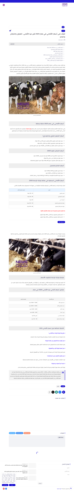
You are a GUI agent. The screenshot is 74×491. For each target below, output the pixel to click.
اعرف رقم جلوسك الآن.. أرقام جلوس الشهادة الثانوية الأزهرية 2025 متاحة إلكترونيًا (15, 472)
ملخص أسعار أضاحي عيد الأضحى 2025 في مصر (54, 58)
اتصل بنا (45, 1)
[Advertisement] (37, 16)
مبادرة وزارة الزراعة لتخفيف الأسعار (56, 57)
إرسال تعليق (61, 437)
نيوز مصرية (59, 489)
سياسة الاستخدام (59, 1)
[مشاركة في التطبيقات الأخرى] (49, 392)
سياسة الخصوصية (67, 1)
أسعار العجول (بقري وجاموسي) (57, 49)
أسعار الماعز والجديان (59, 53)
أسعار (63, 31)
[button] (59, 392)
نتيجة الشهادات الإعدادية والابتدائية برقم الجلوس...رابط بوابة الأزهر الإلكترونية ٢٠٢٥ (16, 466)
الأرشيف (53, 1)
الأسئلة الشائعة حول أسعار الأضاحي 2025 (55, 60)
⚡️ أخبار (54, 5)
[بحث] (4, 5)
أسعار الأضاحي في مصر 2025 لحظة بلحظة (55, 47)
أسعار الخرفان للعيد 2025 (58, 51)
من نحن (49, 1)
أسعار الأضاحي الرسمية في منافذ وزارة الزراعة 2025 (53, 55)
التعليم (51, 5)
